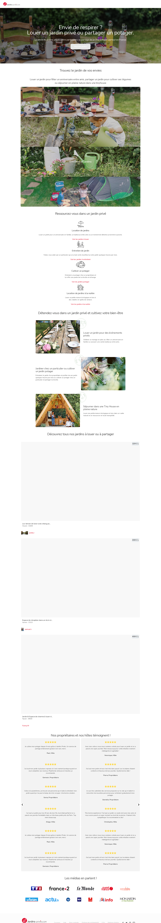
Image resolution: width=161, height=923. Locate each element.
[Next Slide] (138, 804)
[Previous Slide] (22, 804)
